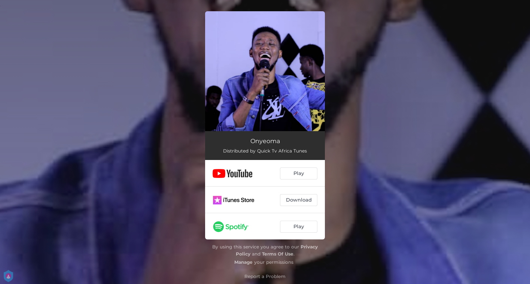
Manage (243, 262)
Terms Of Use (277, 254)
